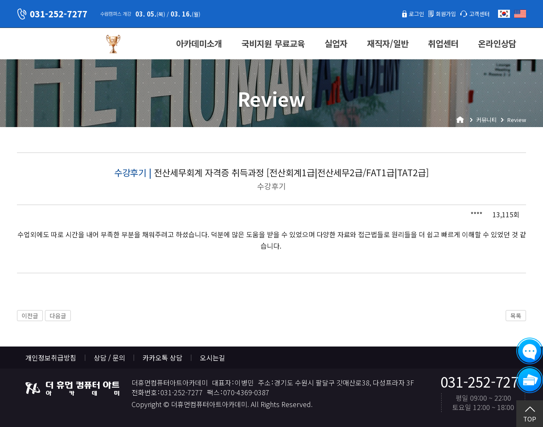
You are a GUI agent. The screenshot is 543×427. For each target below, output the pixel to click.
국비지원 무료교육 (273, 43)
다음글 (58, 315)
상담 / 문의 (109, 357)
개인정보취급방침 (50, 357)
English (520, 13)
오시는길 (212, 357)
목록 (515, 315)
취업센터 (443, 43)
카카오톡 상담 (162, 357)
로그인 (404, 13)
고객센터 (477, 13)
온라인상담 (497, 43)
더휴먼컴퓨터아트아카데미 (57, 44)
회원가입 (438, 13)
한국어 (504, 13)
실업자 (336, 43)
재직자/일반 (388, 43)
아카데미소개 (199, 43)
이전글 (30, 315)
